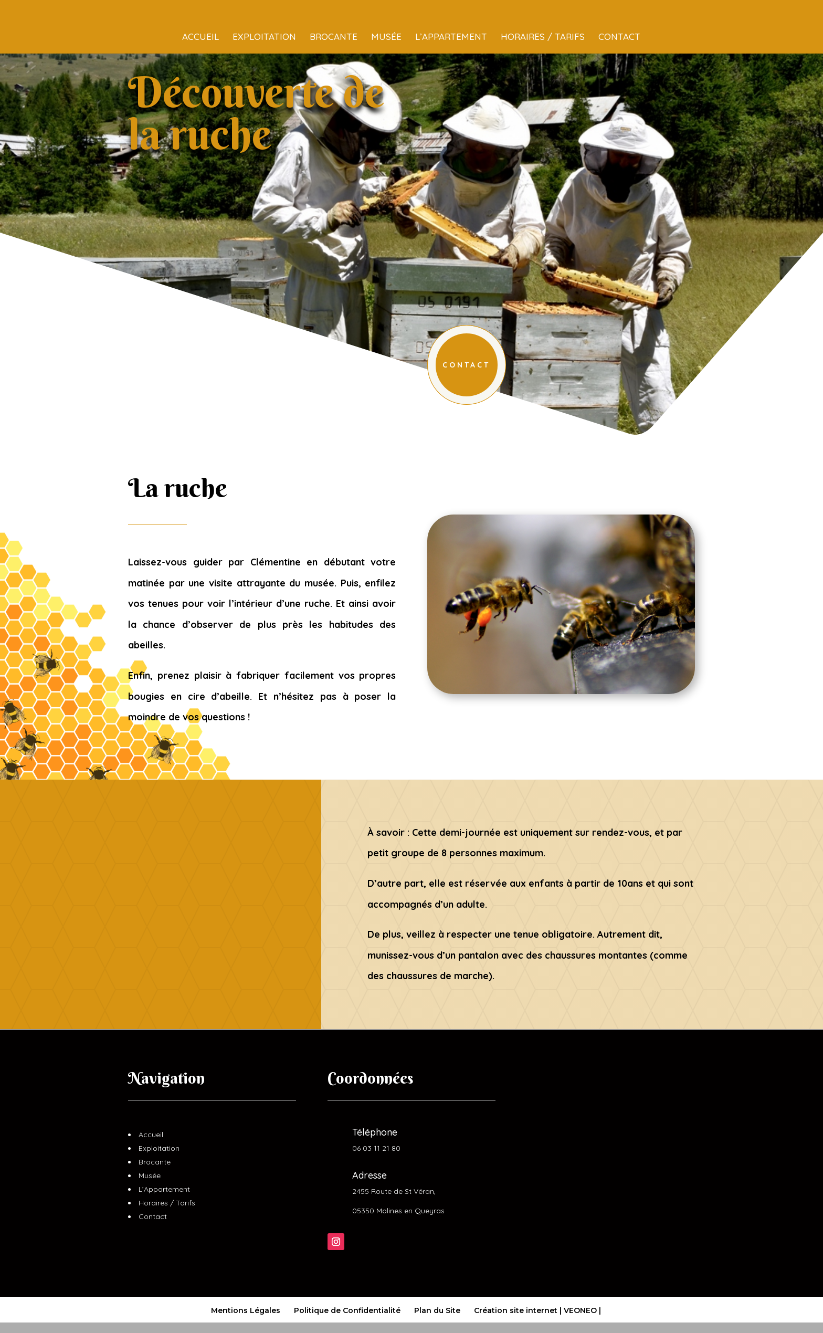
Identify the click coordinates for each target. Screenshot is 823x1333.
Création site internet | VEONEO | (537, 1310)
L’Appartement (451, 17)
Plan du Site (437, 1310)
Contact (619, 17)
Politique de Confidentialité (347, 1310)
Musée (386, 17)
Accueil (200, 17)
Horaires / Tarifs (543, 17)
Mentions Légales (245, 1310)
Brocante (333, 17)
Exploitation (264, 17)
